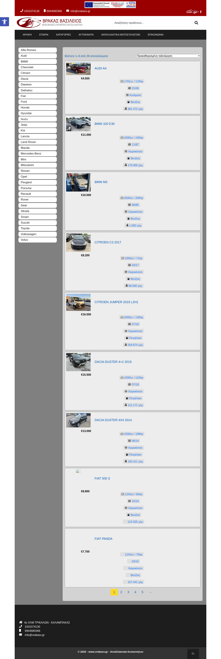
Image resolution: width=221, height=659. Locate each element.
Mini (23, 159)
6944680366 (53, 11)
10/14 (133, 501)
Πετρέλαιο (132, 338)
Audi (24, 55)
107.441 (133, 582)
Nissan (25, 170)
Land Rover (28, 142)
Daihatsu (26, 90)
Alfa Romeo (28, 50)
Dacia (24, 78)
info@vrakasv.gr (76, 11)
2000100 (131, 137)
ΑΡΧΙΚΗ (27, 34)
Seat (24, 205)
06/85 (133, 204)
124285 (131, 494)
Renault (26, 193)
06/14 (133, 441)
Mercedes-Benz (31, 153)
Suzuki (25, 222)
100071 (131, 258)
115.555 (133, 521)
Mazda (25, 148)
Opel (24, 176)
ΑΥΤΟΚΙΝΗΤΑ (86, 34)
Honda (25, 107)
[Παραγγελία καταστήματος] (168, 56)
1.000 (132, 225)
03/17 (133, 265)
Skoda (25, 211)
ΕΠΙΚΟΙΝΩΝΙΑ (156, 34)
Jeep (24, 124)
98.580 (133, 285)
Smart (24, 217)
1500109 (131, 434)
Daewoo (26, 84)
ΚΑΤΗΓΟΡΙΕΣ (63, 34)
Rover (24, 199)
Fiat (23, 96)
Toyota (25, 228)
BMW (24, 61)
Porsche (26, 188)
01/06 (133, 88)
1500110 (131, 377)
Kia (23, 130)
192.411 (133, 461)
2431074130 (29, 11)
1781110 (131, 81)
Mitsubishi (27, 165)
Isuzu (24, 119)
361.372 (133, 108)
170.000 (133, 165)
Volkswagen (28, 234)
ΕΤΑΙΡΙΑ (44, 34)
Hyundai (26, 113)
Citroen (25, 73)
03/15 (133, 561)
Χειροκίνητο (132, 151)
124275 (131, 554)
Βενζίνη (133, 102)
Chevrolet (27, 67)
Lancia (25, 136)
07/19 (133, 324)
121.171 (133, 405)
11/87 (133, 144)
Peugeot (26, 182)
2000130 (131, 317)
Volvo (24, 239)
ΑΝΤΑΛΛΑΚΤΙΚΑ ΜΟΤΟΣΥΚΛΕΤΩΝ (120, 34)
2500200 (131, 198)
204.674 (133, 344)
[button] (4, 21)
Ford (24, 101)
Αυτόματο (133, 95)
